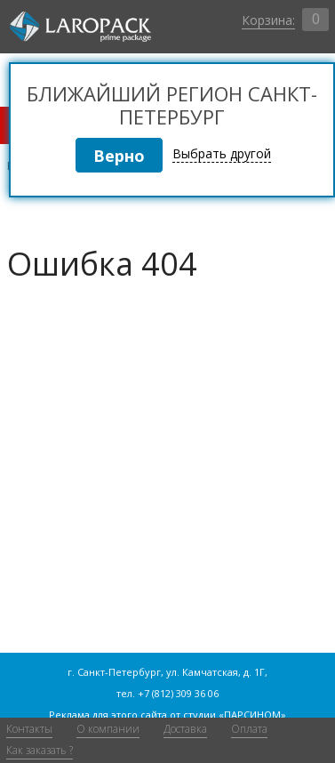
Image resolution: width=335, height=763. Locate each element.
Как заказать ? (39, 750)
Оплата (249, 728)
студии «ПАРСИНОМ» (234, 714)
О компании (108, 728)
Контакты (29, 728)
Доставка (185, 728)
